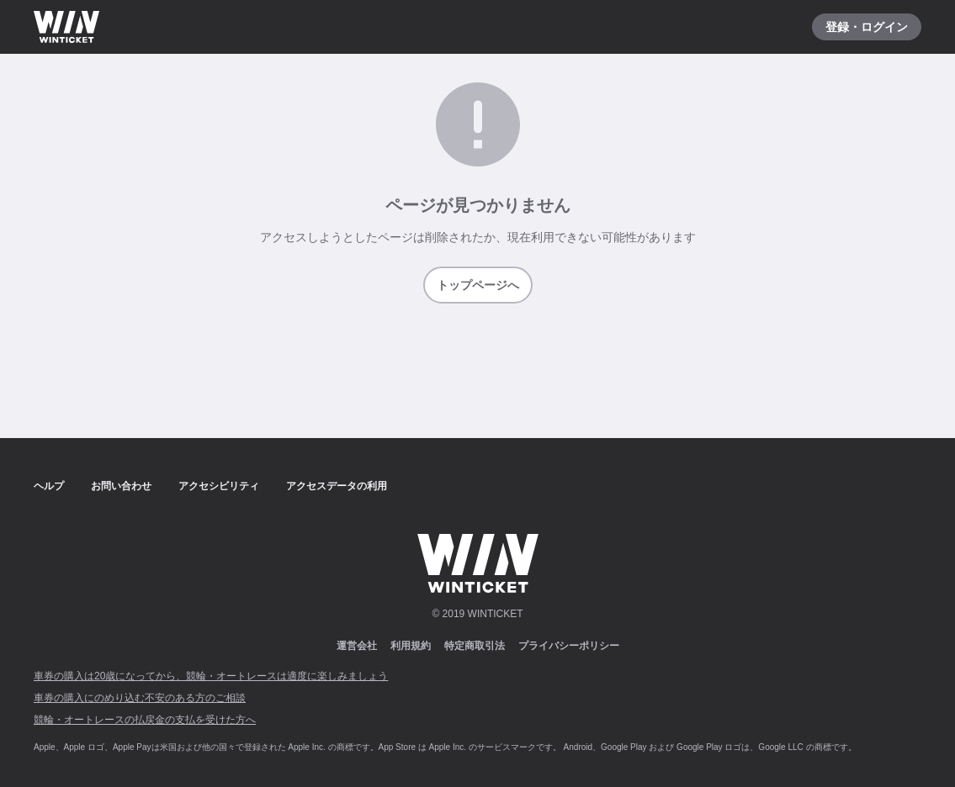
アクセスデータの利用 (336, 486)
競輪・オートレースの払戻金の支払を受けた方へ (145, 720)
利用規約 (410, 646)
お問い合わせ (121, 486)
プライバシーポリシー (568, 646)
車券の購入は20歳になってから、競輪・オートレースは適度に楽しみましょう (211, 676)
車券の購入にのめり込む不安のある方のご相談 (140, 698)
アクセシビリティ (218, 486)
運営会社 (357, 646)
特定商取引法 (474, 646)
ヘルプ (49, 486)
